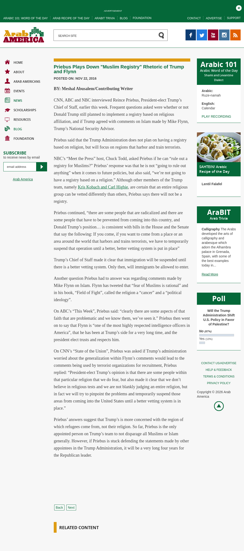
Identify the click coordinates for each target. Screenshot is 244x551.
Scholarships (20, 109)
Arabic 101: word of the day (25, 18)
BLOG (13, 128)
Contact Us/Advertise (218, 363)
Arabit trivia (105, 18)
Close (239, 7)
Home (14, 62)
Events (14, 90)
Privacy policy (219, 383)
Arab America (23, 179)
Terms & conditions (218, 376)
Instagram (224, 32)
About (14, 71)
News (13, 100)
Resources (18, 119)
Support (234, 18)
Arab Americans (22, 81)
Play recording (216, 116)
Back (59, 507)
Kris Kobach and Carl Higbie (103, 187)
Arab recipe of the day (71, 18)
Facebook (190, 32)
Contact (194, 18)
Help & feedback (219, 370)
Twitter (201, 32)
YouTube (213, 32)
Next (71, 507)
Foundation (142, 18)
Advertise (214, 18)
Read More (210, 274)
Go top (216, 405)
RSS (233, 32)
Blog (124, 18)
